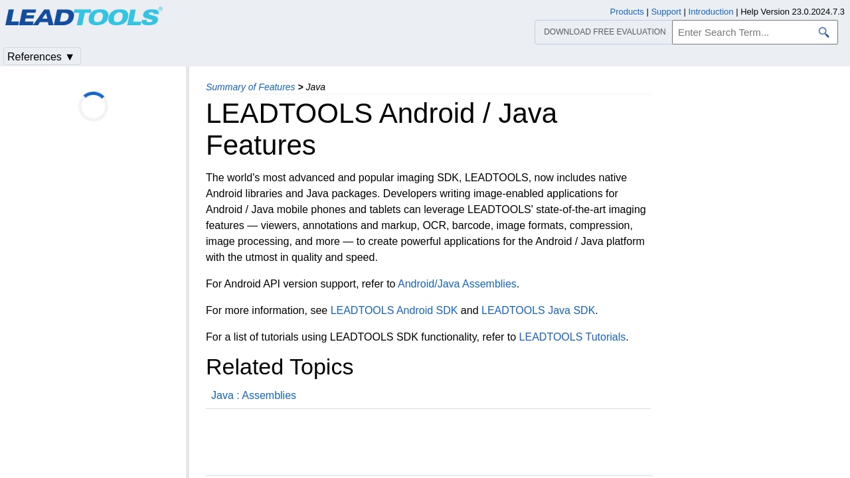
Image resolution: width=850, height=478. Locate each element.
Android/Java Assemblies (457, 283)
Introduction (711, 12)
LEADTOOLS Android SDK (394, 310)
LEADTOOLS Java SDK (538, 310)
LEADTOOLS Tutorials (572, 337)
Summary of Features (251, 87)
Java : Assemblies (253, 395)
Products (627, 12)
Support (666, 12)
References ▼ (41, 56)
